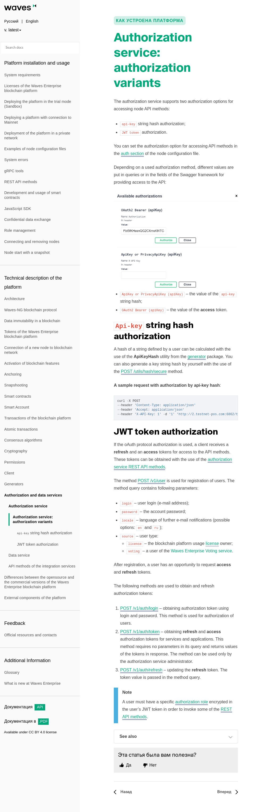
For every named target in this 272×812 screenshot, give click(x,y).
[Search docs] (40, 47)
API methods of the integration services (42, 566)
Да (128, 765)
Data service (19, 555)
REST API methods (20, 182)
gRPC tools (14, 171)
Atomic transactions (21, 429)
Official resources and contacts (30, 635)
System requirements (22, 75)
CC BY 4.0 (37, 732)
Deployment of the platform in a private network (37, 135)
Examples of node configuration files (35, 149)
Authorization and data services (33, 495)
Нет (153, 765)
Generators (13, 484)
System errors (16, 160)
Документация (24, 707)
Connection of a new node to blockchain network (38, 350)
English (32, 21)
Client (9, 473)
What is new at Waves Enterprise (32, 683)
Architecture (14, 299)
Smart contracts (17, 396)
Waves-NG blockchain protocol (30, 310)
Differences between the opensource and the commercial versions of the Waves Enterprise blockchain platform (39, 582)
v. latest (11, 30)
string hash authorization (44, 533)
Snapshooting (16, 385)
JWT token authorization (37, 544)
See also (176, 737)
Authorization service (28, 506)
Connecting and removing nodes (31, 241)
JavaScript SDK (17, 209)
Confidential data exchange (27, 219)
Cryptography (15, 451)
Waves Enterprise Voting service (201, 551)
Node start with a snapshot (27, 252)
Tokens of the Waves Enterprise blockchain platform (31, 334)
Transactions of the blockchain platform (37, 418)
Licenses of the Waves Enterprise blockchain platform (32, 88)
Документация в (26, 721)
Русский (11, 21)
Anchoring (13, 374)
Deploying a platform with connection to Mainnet (37, 119)
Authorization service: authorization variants (33, 519)
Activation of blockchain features (31, 363)
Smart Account (16, 407)
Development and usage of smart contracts (32, 195)
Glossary (11, 672)
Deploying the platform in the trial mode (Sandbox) (37, 103)
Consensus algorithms (23, 440)
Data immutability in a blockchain (32, 321)
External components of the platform (35, 598)
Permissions (14, 462)
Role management (19, 230)
